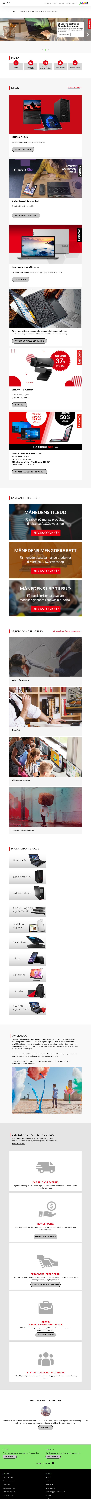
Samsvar (48, 1469)
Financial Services (9, 1455)
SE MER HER (20, 253)
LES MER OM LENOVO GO (26, 189)
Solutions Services (9, 1465)
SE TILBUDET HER (23, 123)
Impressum (47, 1497)
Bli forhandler (7, 1483)
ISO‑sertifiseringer (9, 1487)
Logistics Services (9, 1462)
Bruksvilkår (56, 1497)
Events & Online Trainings (11, 1490)
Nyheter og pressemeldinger (55, 1465)
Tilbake (14, 11)
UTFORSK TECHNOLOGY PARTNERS (45, 1258)
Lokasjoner (49, 1458)
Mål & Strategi (50, 1462)
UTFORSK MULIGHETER (45, 1309)
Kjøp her (19, 379)
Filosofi (48, 1451)
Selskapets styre (51, 1473)
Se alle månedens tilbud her (29, 446)
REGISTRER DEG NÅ (53, 1430)
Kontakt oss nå (9, 1430)
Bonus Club (6, 1480)
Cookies (23, 1497)
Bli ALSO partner (18, 1117)
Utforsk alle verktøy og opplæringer (66, 605)
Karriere (48, 1455)
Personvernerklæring (35, 1497)
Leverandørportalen (52, 1480)
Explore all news (74, 61)
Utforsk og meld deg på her (29, 315)
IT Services (6, 1458)
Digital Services (8, 1451)
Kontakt (48, 3)
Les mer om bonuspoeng (45, 1210)
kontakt (45, 1402)
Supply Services (8, 1469)
